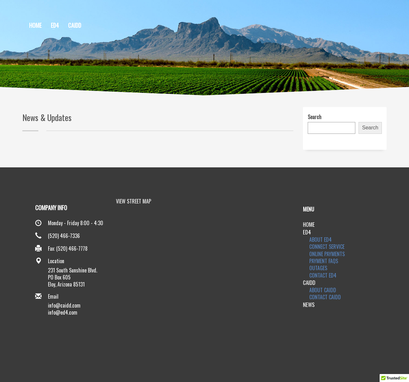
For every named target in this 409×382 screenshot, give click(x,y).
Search (314, 116)
